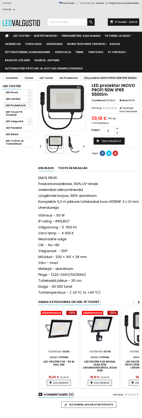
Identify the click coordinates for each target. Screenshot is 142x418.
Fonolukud (33, 44)
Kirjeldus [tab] (46, 168)
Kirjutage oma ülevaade (128, 109)
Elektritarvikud (45, 36)
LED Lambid (13, 99)
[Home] (7, 36)
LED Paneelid (14, 128)
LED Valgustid (14, 121)
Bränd (124, 100)
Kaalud (115, 44)
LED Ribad (12, 134)
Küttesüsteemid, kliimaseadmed (27, 52)
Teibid (79, 52)
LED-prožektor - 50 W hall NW (58, 363)
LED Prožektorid (16, 105)
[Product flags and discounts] (59, 313)
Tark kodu (95, 52)
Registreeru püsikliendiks (124, 3)
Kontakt (7, 3)
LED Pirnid (12, 92)
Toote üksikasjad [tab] (72, 168)
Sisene (100, 3)
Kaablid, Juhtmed (47, 60)
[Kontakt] (9, 9)
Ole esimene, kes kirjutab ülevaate (88, 404)
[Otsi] (71, 22)
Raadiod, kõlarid (17, 60)
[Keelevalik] (68, 3)
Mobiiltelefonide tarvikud (86, 44)
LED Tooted (21, 36)
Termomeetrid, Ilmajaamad (81, 36)
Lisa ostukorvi (108, 141)
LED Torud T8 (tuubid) (14, 113)
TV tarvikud (116, 52)
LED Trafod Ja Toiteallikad (15, 142)
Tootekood (99, 100)
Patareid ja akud (117, 36)
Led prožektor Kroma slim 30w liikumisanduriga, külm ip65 (100, 366)
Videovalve (63, 52)
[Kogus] (108, 131)
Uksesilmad (54, 44)
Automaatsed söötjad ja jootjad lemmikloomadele (44, 68)
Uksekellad (13, 44)
